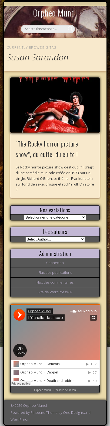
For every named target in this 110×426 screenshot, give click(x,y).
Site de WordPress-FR (55, 292)
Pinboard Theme (44, 412)
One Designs (73, 412)
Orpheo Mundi (55, 12)
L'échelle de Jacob (65, 390)
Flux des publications (55, 272)
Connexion (55, 262)
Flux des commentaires (55, 282)
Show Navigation (86, 49)
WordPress (19, 419)
